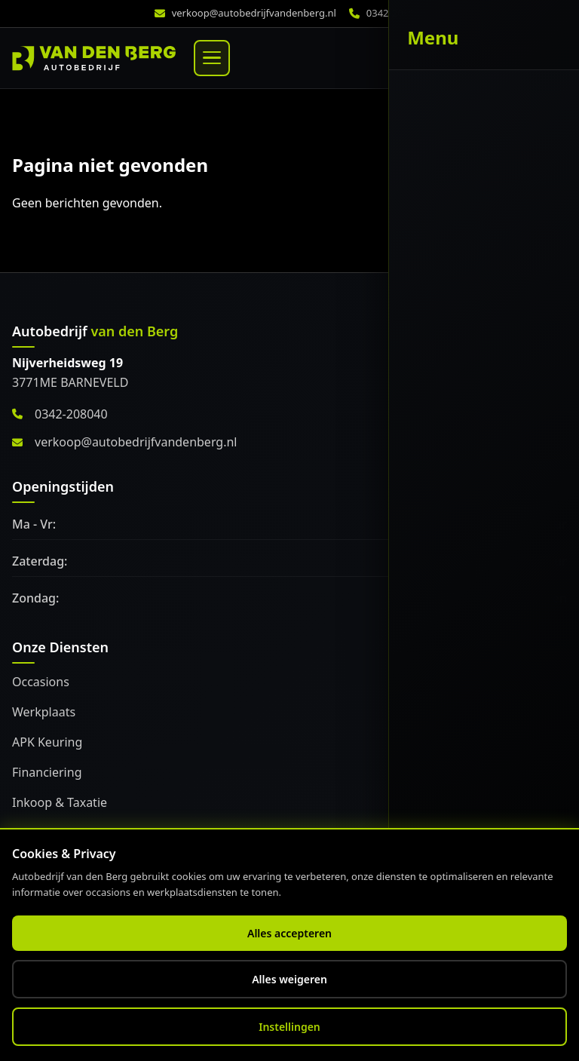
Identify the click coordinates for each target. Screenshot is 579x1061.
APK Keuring (47, 742)
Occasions (40, 681)
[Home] (94, 58)
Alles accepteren (289, 933)
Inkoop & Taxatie (59, 802)
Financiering (46, 772)
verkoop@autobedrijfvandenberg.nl (254, 13)
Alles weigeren (289, 979)
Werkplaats (43, 712)
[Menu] (212, 58)
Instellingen (289, 1027)
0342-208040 (60, 414)
